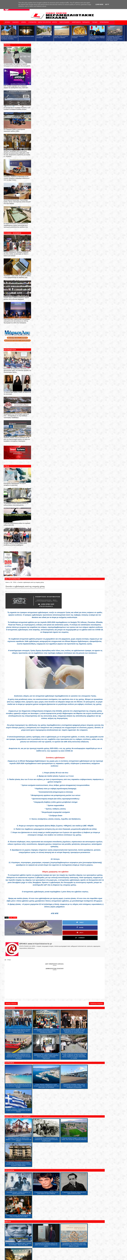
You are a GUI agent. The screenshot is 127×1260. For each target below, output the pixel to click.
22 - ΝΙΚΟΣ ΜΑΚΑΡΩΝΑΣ (17, 1141)
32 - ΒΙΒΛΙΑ (13, 1156)
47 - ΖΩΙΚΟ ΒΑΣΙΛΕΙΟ (16, 1201)
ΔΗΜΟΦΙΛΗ (107, 542)
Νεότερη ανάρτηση (41, 572)
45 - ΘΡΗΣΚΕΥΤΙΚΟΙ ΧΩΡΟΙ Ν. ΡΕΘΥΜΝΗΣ (23, 1195)
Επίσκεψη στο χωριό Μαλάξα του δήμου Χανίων (106, 319)
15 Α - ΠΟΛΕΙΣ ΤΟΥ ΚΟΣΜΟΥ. (19, 1117)
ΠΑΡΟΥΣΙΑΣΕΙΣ (67, 19)
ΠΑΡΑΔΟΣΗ (88, 19)
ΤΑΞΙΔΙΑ (97, 19)
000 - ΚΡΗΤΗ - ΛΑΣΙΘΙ (16, 1081)
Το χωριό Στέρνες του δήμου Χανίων (103, 339)
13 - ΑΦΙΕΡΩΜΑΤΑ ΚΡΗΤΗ (17, 1108)
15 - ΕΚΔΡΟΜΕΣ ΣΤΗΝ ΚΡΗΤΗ (19, 1114)
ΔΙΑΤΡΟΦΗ (97, 542)
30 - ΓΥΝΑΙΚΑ (14, 1153)
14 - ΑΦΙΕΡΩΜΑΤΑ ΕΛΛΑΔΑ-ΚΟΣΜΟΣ (21, 1111)
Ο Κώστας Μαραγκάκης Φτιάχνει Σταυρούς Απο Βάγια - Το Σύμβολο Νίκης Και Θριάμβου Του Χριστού (106, 104)
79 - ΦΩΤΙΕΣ (13, 1234)
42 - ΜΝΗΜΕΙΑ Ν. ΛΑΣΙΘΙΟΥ (18, 1183)
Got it (107, 4)
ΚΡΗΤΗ (57, 19)
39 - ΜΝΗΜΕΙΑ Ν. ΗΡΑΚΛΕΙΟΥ (19, 1174)
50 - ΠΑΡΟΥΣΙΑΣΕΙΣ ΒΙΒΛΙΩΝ (19, 1210)
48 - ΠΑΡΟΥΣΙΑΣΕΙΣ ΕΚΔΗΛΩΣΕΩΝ (20, 1204)
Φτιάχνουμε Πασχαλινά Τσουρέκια (78, 33)
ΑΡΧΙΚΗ (10, 19)
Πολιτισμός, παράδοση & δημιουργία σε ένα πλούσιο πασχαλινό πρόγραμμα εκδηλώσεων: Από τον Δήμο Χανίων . (19, 176)
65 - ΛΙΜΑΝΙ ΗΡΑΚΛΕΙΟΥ (17, 1228)
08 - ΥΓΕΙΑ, (67, 59)
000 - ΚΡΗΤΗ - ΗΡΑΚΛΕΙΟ (17, 1078)
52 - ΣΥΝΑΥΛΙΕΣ (15, 1216)
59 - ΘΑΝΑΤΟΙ (14, 1225)
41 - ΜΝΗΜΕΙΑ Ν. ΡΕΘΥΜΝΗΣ (19, 1180)
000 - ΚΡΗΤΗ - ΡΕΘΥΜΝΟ (17, 1084)
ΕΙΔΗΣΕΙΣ (18, 19)
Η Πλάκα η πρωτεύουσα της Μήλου (103, 517)
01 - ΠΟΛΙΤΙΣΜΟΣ (30, 1087)
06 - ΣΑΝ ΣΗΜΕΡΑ (15, 1096)
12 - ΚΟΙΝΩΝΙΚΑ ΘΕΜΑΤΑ (29, 1105)
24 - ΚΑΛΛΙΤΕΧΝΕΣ (16, 1147)
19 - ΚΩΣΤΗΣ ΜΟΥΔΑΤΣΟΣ (18, 1132)
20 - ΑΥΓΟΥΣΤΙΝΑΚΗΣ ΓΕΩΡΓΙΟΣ (20, 1135)
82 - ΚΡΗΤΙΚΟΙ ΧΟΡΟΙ (16, 1240)
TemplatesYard (21, 1257)
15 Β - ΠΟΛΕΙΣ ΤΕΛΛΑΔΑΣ (18, 1120)
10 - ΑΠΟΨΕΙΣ (25, 1102)
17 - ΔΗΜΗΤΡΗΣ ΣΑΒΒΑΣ (17, 1126)
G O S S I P (116, 542)
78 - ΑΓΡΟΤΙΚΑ (28, 1231)
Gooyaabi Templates (40, 1257)
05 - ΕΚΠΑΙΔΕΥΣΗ (28, 1093)
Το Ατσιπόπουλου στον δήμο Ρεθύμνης (104, 399)
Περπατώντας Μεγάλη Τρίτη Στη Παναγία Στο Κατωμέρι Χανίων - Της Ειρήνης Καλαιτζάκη (9, 34)
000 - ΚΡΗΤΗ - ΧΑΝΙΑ (16, 1087)
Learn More (99, 4)
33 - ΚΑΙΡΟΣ (23, 1156)
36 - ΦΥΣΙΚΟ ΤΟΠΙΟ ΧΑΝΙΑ (18, 1162)
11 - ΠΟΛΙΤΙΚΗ (14, 1105)
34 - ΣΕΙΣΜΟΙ (33, 1156)
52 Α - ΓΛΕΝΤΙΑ (26, 1216)
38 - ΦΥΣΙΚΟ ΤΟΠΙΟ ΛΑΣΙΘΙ (18, 1168)
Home (37, 47)
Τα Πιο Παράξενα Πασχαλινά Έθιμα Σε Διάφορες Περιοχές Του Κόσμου (97, 34)
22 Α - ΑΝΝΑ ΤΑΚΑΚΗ (16, 1144)
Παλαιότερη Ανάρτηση (84, 572)
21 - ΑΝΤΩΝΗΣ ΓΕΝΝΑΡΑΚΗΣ (19, 1138)
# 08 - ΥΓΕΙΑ (43, 484)
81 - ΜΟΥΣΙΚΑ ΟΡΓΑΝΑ (17, 1237)
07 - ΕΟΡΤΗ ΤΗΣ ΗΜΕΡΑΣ (17, 1099)
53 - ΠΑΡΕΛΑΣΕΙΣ (15, 1219)
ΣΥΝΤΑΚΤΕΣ (35, 19)
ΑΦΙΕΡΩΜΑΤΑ (79, 19)
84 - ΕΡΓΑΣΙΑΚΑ (30, 1243)
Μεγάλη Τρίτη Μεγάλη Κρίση (26, 33)
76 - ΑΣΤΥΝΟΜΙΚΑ (15, 1231)
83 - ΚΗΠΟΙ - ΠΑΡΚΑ (16, 1243)
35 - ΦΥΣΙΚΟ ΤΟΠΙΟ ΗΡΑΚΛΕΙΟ (19, 1159)
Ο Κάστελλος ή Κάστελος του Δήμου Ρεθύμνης (106, 379)
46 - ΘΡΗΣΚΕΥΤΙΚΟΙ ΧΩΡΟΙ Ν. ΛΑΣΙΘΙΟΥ (22, 1198)
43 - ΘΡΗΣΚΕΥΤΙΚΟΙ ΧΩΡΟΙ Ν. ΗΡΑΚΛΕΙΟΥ (23, 1189)
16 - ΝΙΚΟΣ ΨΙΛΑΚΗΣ (16, 1123)
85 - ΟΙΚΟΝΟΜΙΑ (15, 1246)
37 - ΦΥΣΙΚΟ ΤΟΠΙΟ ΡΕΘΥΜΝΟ (19, 1165)
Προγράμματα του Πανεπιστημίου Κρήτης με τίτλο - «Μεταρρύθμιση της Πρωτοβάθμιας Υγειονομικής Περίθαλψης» (19, 413)
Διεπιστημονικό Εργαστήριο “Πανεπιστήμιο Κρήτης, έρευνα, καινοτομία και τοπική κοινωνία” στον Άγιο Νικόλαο (20, 199)
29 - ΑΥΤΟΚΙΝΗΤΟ (15, 1150)
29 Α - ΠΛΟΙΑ (27, 1150)
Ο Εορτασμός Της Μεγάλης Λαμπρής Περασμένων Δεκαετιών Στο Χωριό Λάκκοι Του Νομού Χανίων (114, 35)
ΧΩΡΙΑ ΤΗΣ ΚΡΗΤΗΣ (47, 19)
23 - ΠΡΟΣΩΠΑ (30, 1144)
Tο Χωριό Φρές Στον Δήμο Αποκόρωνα (43, 33)
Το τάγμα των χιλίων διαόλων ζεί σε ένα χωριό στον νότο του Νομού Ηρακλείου (107, 232)
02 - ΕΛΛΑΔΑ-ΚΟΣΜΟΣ (17, 1090)
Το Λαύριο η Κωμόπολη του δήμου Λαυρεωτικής (106, 498)
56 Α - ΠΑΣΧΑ (27, 1219)
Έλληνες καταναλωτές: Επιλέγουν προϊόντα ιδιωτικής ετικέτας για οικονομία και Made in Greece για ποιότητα (18, 251)
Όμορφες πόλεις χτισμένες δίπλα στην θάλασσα (61, 33)
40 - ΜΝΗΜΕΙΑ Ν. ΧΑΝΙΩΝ (18, 1177)
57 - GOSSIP (13, 1222)
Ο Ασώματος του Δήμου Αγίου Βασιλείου (104, 359)
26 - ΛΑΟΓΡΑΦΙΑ (29, 1147)
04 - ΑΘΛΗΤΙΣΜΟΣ (15, 1093)
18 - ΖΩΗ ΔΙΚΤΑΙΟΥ (16, 1129)
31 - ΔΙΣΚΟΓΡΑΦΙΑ (26, 1153)
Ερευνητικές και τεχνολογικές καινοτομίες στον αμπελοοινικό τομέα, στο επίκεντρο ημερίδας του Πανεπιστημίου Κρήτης (20, 368)
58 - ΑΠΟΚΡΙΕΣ (23, 1222)
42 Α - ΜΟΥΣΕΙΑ (15, 1186)
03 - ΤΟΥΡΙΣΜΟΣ (31, 1090)
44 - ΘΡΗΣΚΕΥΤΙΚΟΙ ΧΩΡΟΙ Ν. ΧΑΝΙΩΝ (22, 1192)
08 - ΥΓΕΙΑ (43, 47)
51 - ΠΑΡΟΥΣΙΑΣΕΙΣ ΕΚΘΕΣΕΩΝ (19, 1213)
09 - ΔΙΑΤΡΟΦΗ (14, 1102)
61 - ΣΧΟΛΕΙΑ (24, 1225)
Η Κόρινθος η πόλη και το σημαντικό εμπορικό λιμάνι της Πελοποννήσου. (107, 479)
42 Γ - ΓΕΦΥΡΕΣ (27, 1186)
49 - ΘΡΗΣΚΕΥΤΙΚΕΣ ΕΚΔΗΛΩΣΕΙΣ (20, 1207)
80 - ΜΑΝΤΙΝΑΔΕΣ (25, 1234)
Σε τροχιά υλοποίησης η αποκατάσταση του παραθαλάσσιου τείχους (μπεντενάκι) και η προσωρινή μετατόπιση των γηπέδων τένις (18, 223)
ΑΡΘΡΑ (26, 19)
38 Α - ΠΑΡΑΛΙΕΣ (15, 1171)
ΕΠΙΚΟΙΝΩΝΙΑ (107, 19)
